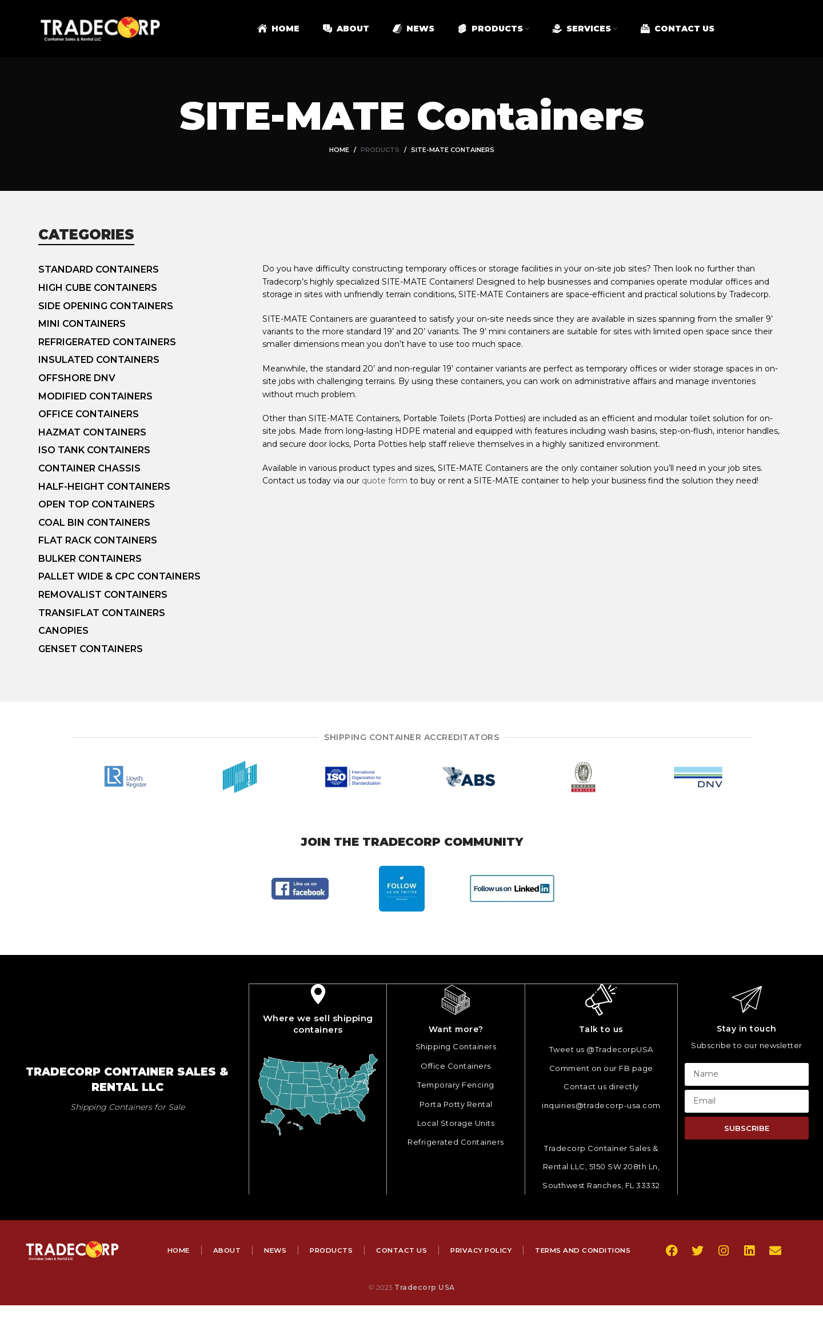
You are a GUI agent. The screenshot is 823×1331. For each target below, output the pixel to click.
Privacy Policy (544, 1249)
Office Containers (456, 1065)
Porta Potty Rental (456, 1103)
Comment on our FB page (601, 1067)
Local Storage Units (456, 1122)
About (282, 1249)
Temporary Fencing (455, 1084)
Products (380, 150)
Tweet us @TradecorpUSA (601, 1048)
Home (339, 150)
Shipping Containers (456, 1045)
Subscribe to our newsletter (746, 1045)
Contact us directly (601, 1085)
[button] (82, 777)
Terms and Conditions (399, 1276)
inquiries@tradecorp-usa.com (601, 1104)
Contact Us (462, 1249)
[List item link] (150, 269)
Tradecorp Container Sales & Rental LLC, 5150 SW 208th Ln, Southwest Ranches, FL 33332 (601, 1166)
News (331, 1249)
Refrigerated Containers (455, 1141)
